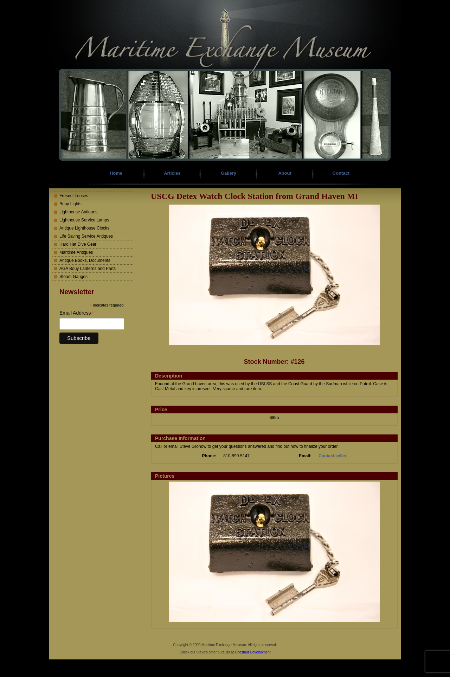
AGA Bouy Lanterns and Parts (87, 268)
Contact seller (332, 455)
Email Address (76, 313)
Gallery (228, 173)
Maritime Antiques (76, 252)
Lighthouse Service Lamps (84, 220)
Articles (172, 173)
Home (116, 173)
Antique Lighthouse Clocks (84, 228)
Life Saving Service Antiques (86, 236)
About (284, 173)
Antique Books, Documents (84, 260)
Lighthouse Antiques (78, 211)
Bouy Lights (70, 203)
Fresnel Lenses (73, 195)
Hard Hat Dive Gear (77, 244)
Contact (341, 173)
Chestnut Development (253, 652)
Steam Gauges (73, 276)
